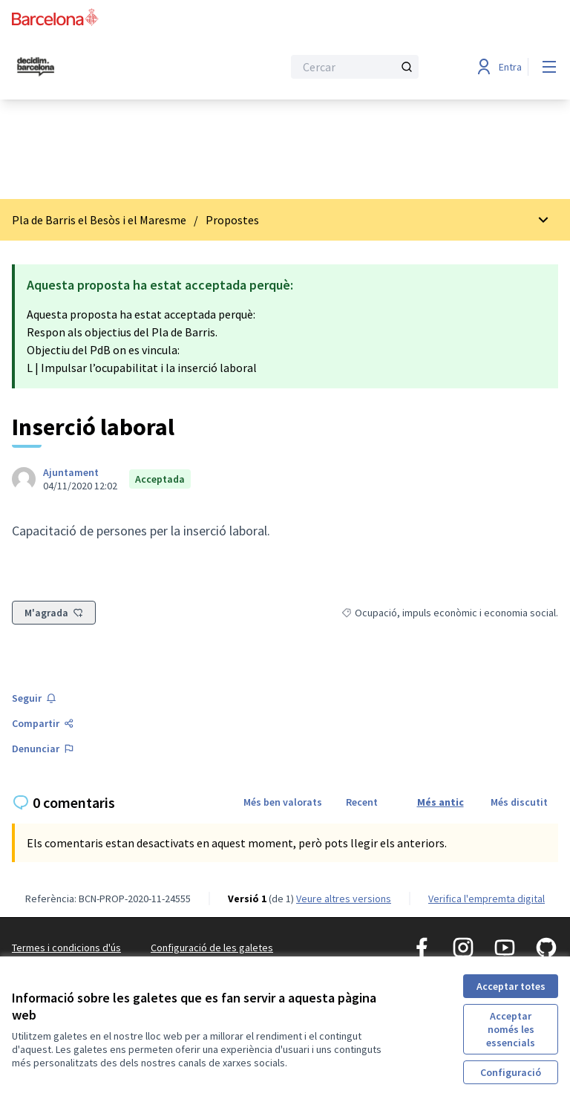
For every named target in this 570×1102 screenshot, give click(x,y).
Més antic (440, 802)
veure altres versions (343, 898)
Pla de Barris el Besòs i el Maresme (99, 219)
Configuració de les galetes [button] (212, 947)
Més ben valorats (282, 802)
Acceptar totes (511, 986)
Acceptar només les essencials (510, 1029)
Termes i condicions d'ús (66, 947)
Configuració (510, 1072)
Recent (362, 802)
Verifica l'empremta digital (486, 898)
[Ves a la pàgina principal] (110, 67)
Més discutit (519, 802)
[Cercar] (355, 67)
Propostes (232, 219)
